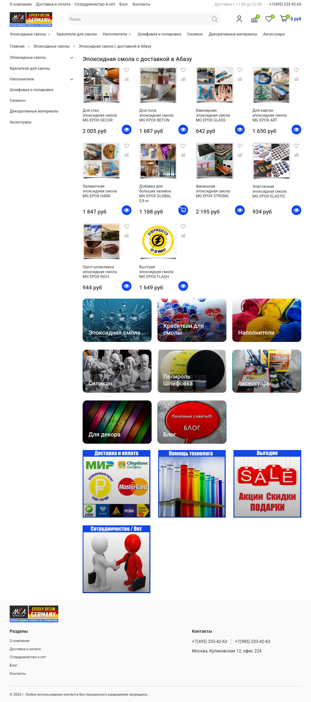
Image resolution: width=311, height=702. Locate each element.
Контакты (141, 4)
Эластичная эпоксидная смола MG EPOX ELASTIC (269, 191)
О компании (21, 4)
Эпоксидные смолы (30, 34)
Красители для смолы (77, 34)
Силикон (195, 34)
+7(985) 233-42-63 (252, 641)
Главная (17, 46)
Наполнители (117, 34)
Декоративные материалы (233, 34)
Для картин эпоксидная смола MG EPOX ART (269, 115)
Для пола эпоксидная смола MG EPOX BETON (156, 115)
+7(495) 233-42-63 (285, 4)
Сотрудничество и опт (95, 4)
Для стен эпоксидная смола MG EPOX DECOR (100, 115)
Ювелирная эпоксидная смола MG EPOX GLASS (213, 115)
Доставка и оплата (53, 4)
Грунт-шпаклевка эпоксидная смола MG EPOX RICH (100, 272)
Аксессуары (274, 34)
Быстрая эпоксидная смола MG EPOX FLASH (156, 272)
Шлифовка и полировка (159, 34)
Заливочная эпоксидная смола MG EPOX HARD (100, 191)
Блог (124, 4)
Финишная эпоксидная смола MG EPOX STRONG (213, 191)
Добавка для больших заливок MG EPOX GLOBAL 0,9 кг (155, 193)
